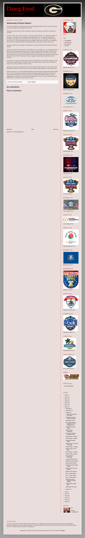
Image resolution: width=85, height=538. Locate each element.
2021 (66, 397)
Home (32, 129)
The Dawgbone (67, 40)
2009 (66, 501)
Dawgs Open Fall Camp (71, 486)
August (67, 412)
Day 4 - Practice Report (71, 473)
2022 (66, 395)
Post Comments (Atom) (18, 131)
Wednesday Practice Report (72, 461)
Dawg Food (20, 8)
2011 (66, 497)
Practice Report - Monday (71, 438)
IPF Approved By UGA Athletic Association (71, 418)
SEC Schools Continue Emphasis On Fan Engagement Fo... (71, 424)
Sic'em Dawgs (67, 44)
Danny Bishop (15, 81)
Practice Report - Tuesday (71, 436)
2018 (66, 403)
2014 (66, 491)
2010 (66, 499)
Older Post (55, 129)
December (68, 408)
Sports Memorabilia (68, 386)
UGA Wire (66, 45)
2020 (66, 399)
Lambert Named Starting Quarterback (71, 415)
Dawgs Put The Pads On (71, 471)
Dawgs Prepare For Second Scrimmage (72, 444)
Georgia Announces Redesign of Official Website (71, 480)
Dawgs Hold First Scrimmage (69, 456)
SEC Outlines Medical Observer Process (70, 434)
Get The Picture (67, 42)
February (68, 489)
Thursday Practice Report (71, 459)
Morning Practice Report (71, 463)
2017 (66, 404)
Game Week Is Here (70, 420)
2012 (66, 495)
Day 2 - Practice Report (71, 477)
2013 (66, 493)
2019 (66, 401)
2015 (66, 406)
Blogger (63, 530)
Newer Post (9, 129)
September (68, 410)
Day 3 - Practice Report (71, 475)
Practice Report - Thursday (72, 446)
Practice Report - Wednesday (69, 431)
